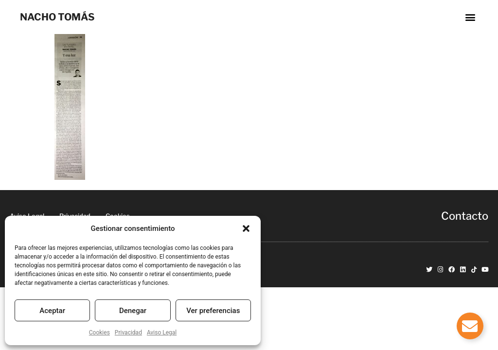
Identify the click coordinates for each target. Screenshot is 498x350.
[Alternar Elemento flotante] (470, 326)
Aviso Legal (162, 332)
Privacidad (128, 332)
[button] (246, 228)
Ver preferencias (213, 310)
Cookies (99, 332)
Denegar (132, 310)
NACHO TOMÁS (57, 17)
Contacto (464, 216)
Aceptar (52, 310)
